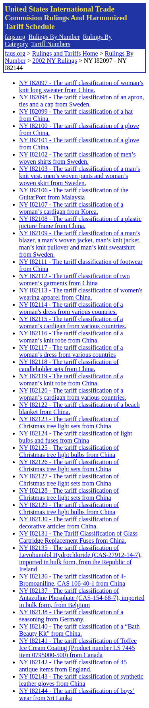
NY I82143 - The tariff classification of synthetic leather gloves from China (81, 680)
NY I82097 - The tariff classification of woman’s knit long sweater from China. (81, 86)
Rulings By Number (54, 36)
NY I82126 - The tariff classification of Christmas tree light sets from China (69, 465)
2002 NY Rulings (54, 60)
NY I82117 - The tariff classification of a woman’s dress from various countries (71, 351)
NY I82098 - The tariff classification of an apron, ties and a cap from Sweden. (81, 101)
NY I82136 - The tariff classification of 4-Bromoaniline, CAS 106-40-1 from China (72, 580)
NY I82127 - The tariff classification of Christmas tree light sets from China (69, 480)
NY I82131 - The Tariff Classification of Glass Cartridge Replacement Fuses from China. (78, 537)
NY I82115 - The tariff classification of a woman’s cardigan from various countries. (72, 322)
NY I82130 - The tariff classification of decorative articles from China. (69, 523)
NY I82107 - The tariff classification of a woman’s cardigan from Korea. (71, 208)
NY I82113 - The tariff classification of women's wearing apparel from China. (81, 294)
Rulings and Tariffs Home (65, 53)
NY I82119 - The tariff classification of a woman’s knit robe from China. (71, 380)
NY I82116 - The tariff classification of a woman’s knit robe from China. (71, 337)
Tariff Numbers (50, 44)
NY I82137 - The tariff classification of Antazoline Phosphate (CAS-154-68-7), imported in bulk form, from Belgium (82, 597)
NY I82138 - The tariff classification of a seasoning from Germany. (71, 616)
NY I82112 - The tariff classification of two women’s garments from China (74, 279)
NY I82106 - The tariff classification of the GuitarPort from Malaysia (73, 194)
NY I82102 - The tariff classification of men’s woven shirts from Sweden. (77, 158)
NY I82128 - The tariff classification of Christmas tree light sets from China (69, 494)
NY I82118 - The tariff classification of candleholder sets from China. (69, 365)
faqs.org (15, 36)
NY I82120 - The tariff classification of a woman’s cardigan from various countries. (72, 394)
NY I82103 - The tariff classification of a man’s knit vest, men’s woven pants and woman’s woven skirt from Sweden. (79, 175)
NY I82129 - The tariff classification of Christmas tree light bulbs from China (69, 508)
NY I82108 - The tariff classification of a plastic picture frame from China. (80, 222)
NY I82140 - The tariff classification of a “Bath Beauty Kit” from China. (79, 630)
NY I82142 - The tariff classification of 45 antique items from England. (73, 666)
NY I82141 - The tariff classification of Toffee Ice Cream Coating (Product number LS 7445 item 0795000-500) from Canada (78, 647)
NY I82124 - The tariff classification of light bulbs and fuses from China (75, 437)
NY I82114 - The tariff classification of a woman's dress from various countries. (71, 308)
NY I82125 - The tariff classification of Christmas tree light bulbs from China (69, 451)
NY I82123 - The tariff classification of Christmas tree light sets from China (69, 422)
